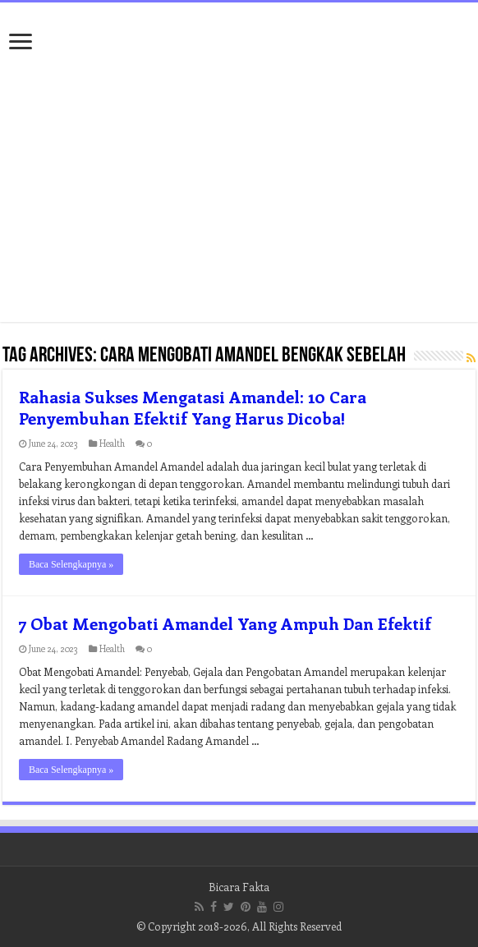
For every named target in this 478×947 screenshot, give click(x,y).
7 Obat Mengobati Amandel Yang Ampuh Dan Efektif (225, 623)
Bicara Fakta (239, 887)
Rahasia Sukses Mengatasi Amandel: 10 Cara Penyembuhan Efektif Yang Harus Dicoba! (192, 407)
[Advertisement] (239, 191)
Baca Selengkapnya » (71, 564)
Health (112, 443)
